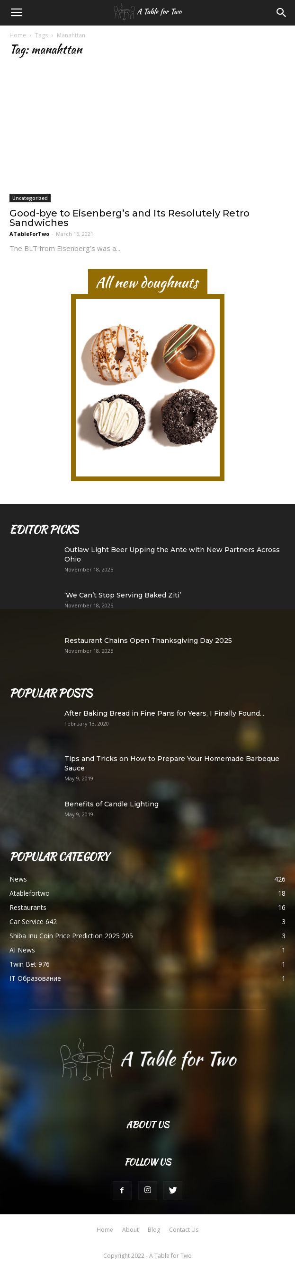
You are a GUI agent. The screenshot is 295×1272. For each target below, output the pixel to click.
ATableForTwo (29, 233)
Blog (154, 1230)
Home (17, 35)
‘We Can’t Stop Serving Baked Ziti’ (122, 595)
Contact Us (183, 1230)
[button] (281, 13)
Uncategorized (30, 198)
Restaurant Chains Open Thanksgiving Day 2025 (148, 640)
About (130, 1230)
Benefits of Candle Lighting (111, 804)
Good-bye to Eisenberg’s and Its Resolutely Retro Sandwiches (129, 218)
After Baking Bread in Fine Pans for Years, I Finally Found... (164, 713)
